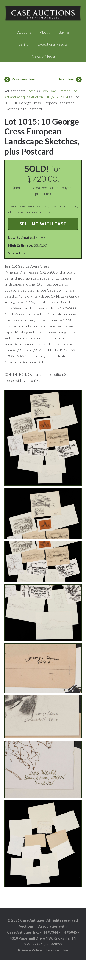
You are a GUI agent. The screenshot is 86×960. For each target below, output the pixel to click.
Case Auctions (43, 14)
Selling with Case (43, 223)
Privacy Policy (30, 950)
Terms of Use (56, 950)
